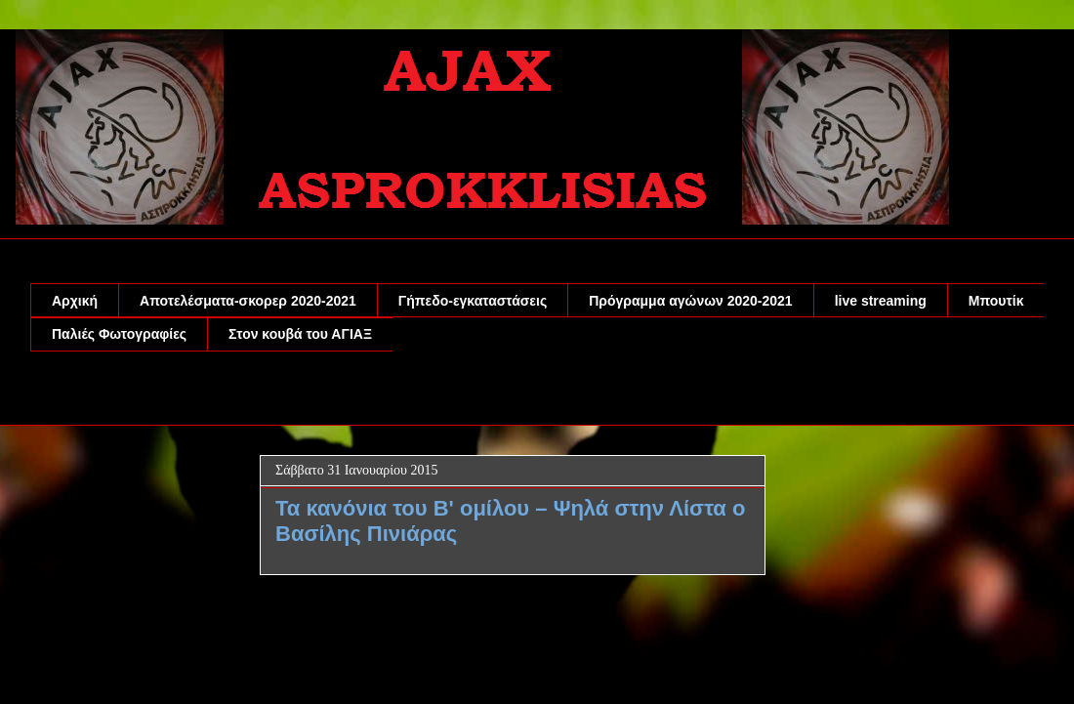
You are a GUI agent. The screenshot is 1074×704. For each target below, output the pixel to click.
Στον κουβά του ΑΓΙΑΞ (300, 334)
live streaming (881, 301)
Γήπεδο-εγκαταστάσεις (472, 301)
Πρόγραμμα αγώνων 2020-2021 (690, 301)
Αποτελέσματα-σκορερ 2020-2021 (248, 301)
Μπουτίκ (996, 301)
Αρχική (75, 301)
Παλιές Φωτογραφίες (119, 334)
